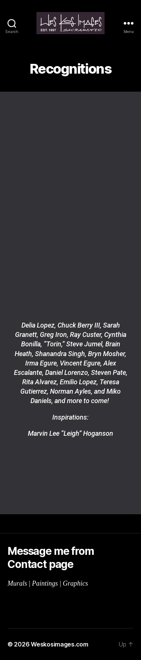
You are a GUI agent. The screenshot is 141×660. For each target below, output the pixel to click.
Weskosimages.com (59, 644)
